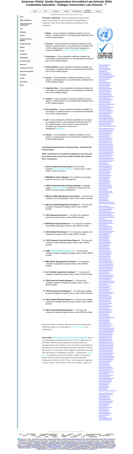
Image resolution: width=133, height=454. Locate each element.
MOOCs (22, 47)
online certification (77, 327)
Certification (23, 54)
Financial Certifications (87, 11)
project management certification (75, 50)
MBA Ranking (77, 11)
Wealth (46, 436)
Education (56, 11)
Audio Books (24, 81)
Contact (66, 11)
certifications (60, 129)
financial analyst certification (63, 169)
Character (55, 436)
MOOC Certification (25, 20)
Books (22, 85)
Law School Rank (25, 61)
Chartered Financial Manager (26, 39)
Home (35, 11)
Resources (23, 64)
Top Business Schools (26, 68)
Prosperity (23, 75)
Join (45, 11)
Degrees (22, 35)
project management (58, 188)
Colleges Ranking (25, 44)
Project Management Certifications (26, 24)
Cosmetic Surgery (93, 436)
